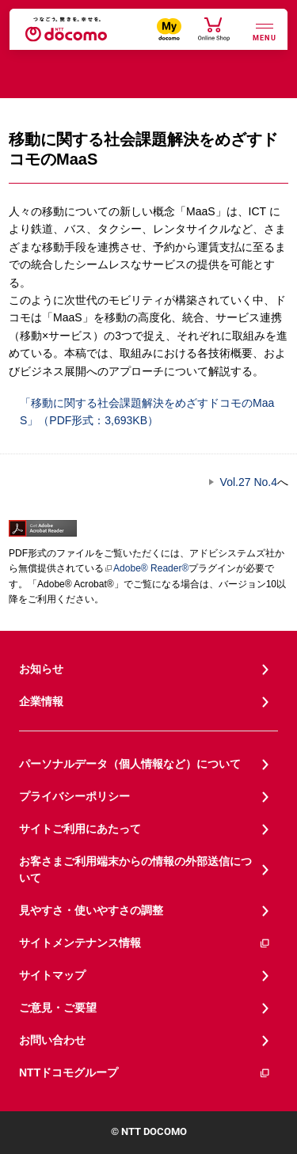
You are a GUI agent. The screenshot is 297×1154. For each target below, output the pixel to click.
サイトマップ (52, 975)
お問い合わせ (52, 1040)
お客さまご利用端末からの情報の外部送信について (135, 869)
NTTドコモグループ (145, 1073)
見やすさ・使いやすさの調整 (91, 910)
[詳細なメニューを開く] (264, 30)
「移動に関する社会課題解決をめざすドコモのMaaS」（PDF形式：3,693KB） (141, 410)
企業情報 (41, 701)
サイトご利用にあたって (80, 828)
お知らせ (41, 668)
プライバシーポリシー (74, 796)
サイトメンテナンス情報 (145, 943)
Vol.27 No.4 (248, 482)
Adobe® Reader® (146, 568)
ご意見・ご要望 (58, 1007)
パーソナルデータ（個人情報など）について (130, 763)
